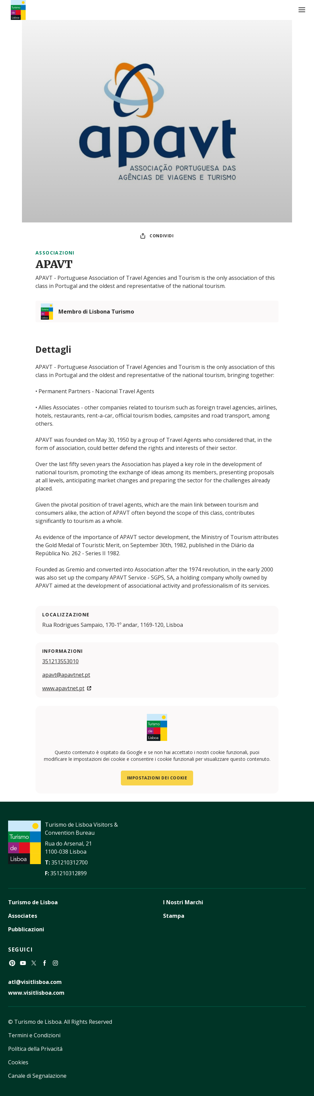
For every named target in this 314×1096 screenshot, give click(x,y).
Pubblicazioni (26, 929)
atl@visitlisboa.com (35, 982)
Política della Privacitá (35, 1048)
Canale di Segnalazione (37, 1075)
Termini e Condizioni (34, 1035)
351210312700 (69, 862)
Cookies (18, 1062)
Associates (22, 915)
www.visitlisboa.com (36, 992)
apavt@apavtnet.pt (66, 674)
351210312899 (68, 873)
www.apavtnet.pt (63, 688)
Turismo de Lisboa (33, 902)
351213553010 (60, 661)
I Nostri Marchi (183, 902)
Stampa (173, 915)
